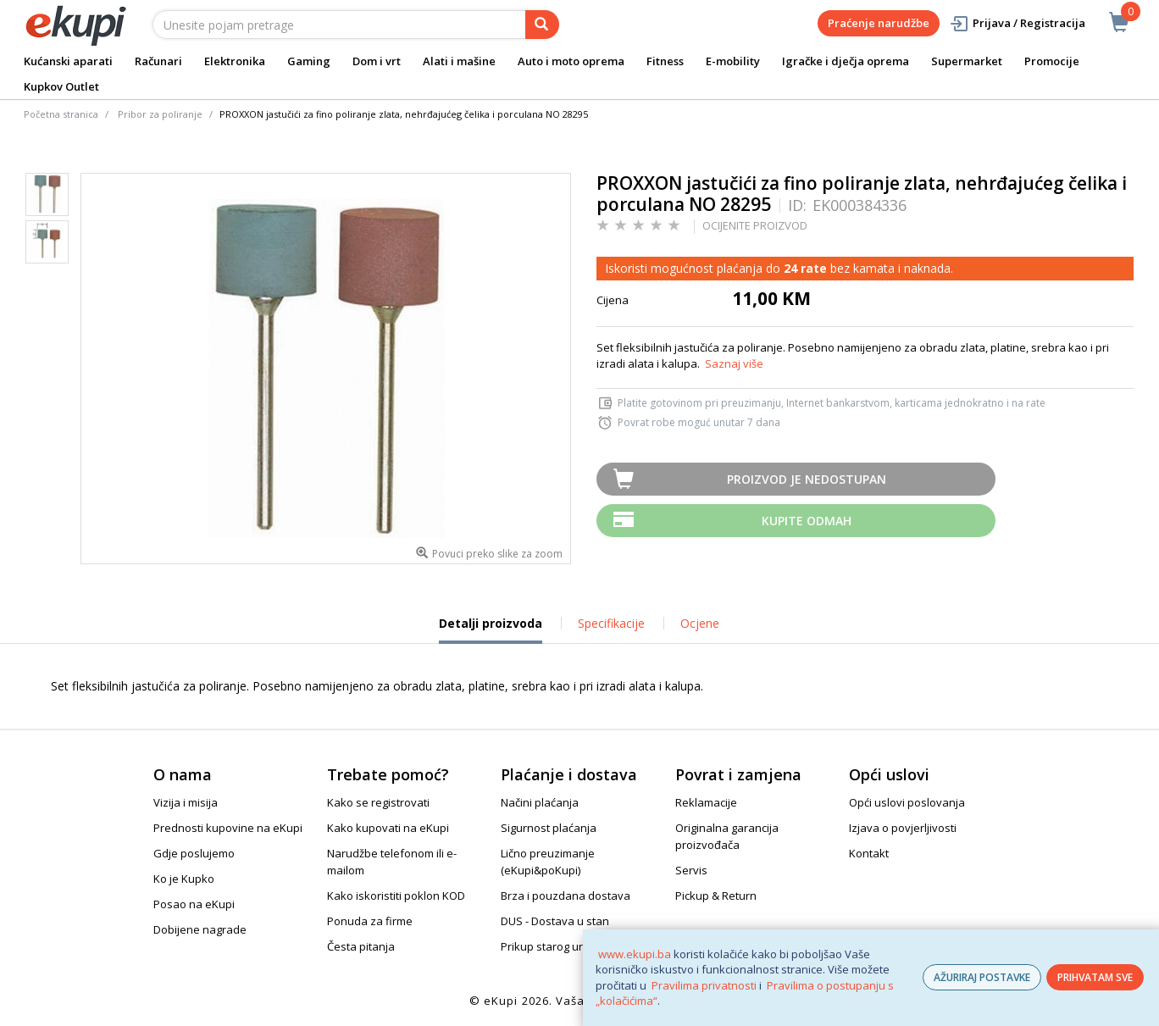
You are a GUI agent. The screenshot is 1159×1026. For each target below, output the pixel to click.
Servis (691, 870)
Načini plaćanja (540, 802)
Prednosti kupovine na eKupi (227, 827)
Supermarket (966, 61)
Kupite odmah (806, 521)
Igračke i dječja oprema (845, 61)
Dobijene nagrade (200, 929)
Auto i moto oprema (571, 61)
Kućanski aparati (68, 61)
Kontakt (869, 853)
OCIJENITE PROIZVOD (754, 225)
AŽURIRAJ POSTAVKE (982, 977)
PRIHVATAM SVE (1095, 977)
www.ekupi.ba (634, 954)
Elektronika (234, 61)
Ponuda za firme (370, 921)
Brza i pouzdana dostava (565, 895)
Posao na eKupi (194, 904)
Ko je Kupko (183, 878)
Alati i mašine (459, 61)
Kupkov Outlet (61, 86)
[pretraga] (542, 24)
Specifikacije (611, 623)
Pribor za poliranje (160, 114)
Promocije (1051, 61)
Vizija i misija (185, 802)
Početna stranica (61, 114)
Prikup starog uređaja (557, 946)
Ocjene (699, 623)
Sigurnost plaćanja (548, 827)
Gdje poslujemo (194, 853)
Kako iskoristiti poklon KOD (396, 895)
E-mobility (733, 61)
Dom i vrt (376, 61)
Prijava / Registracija (1017, 23)
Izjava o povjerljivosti (903, 827)
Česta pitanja (361, 946)
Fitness (665, 61)
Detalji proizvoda (490, 629)
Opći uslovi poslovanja (907, 802)
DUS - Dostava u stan (555, 921)
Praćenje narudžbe (878, 23)
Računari (158, 61)
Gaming (308, 61)
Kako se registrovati (378, 802)
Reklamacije (706, 802)
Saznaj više (734, 363)
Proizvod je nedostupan (806, 479)
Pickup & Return (716, 895)
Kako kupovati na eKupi (388, 827)
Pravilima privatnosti (704, 985)
